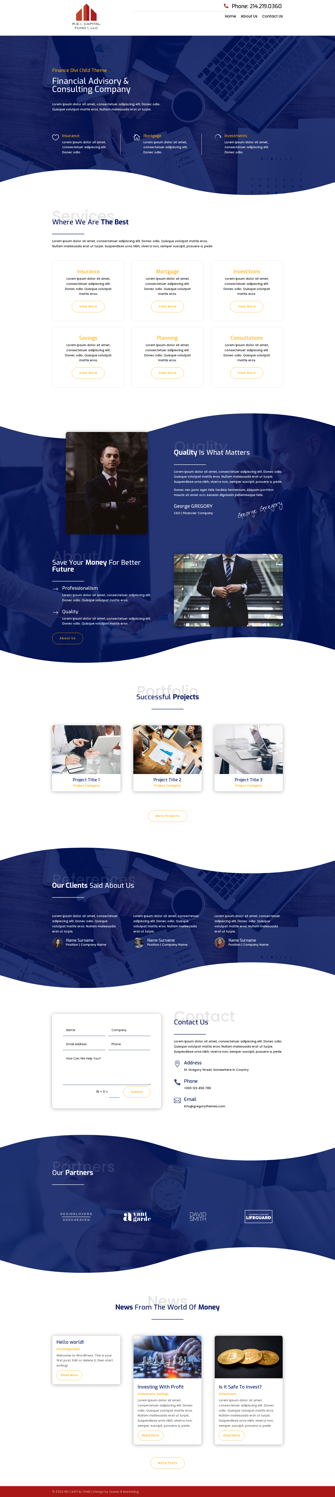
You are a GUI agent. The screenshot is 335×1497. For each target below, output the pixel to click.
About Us (249, 17)
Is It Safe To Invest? (240, 1387)
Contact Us (272, 17)
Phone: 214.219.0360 (257, 6)
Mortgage (152, 135)
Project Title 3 (249, 780)
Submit (137, 1092)
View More (88, 306)
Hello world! (70, 1342)
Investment (146, 1394)
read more (69, 1375)
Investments (236, 135)
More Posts (167, 1463)
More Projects (168, 816)
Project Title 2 (167, 780)
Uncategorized (67, 1349)
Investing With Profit (161, 1387)
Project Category (86, 785)
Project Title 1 (86, 780)
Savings (163, 1394)
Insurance (70, 135)
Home (230, 17)
